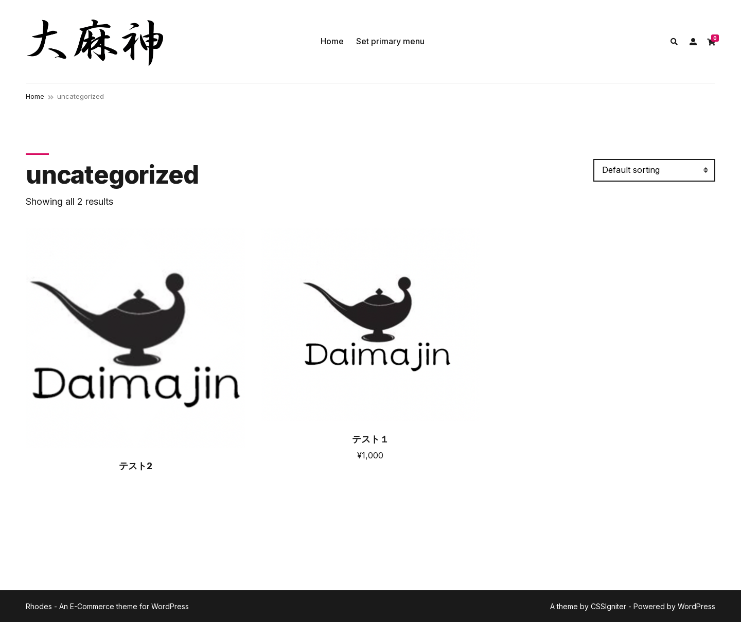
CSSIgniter (608, 606)
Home (332, 41)
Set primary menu (390, 41)
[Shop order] (654, 170)
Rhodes (39, 606)
